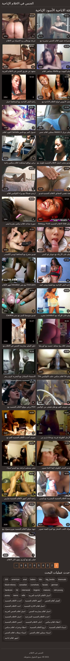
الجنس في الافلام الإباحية (16, 3)
